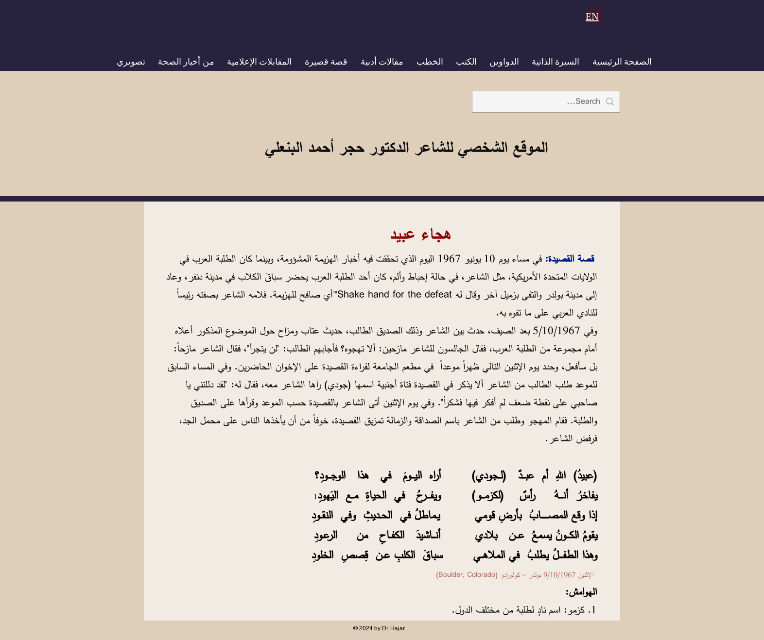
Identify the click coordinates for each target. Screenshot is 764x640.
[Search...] (546, 101)
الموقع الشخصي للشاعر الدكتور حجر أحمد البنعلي (406, 147)
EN (592, 16)
